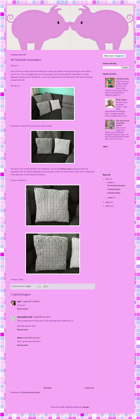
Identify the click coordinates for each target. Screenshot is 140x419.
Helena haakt (66, 169)
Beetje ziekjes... (122, 100)
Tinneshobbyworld (24, 317)
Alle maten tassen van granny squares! (122, 123)
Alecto (19, 338)
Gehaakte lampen (113, 193)
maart (110, 182)
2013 (108, 206)
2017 (108, 179)
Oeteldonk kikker (122, 79)
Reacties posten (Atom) (31, 392)
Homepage (47, 388)
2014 (108, 202)
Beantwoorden (22, 309)
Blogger (86, 407)
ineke (19, 302)
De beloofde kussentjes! (116, 186)
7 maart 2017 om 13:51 (41, 317)
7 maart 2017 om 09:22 (31, 302)
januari (110, 198)
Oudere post (89, 388)
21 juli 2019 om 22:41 (31, 338)
